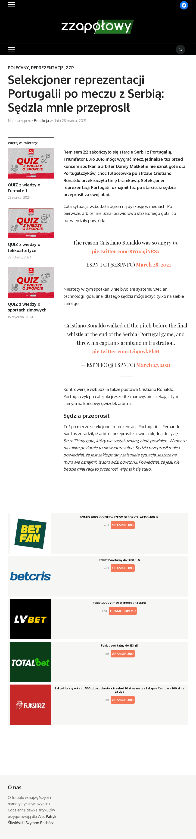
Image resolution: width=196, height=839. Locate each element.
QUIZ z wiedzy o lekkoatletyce (24, 247)
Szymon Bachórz (39, 822)
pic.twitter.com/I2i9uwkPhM (125, 351)
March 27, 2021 (153, 364)
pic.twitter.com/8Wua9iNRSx (126, 251)
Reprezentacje (47, 67)
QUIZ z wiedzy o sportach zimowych (27, 307)
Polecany (18, 67)
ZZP (70, 67)
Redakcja (41, 120)
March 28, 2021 (153, 264)
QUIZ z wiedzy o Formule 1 (24, 187)
